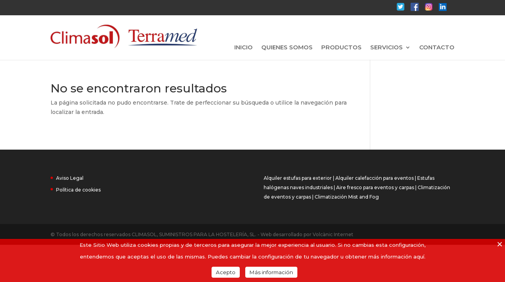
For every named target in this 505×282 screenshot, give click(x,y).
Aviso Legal (69, 178)
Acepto (225, 272)
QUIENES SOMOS (287, 48)
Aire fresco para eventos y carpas (375, 187)
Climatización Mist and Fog (347, 197)
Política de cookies (78, 190)
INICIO (243, 48)
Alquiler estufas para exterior (298, 178)
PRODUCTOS (341, 48)
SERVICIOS (386, 48)
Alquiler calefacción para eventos (374, 178)
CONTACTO (436, 48)
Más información (271, 272)
